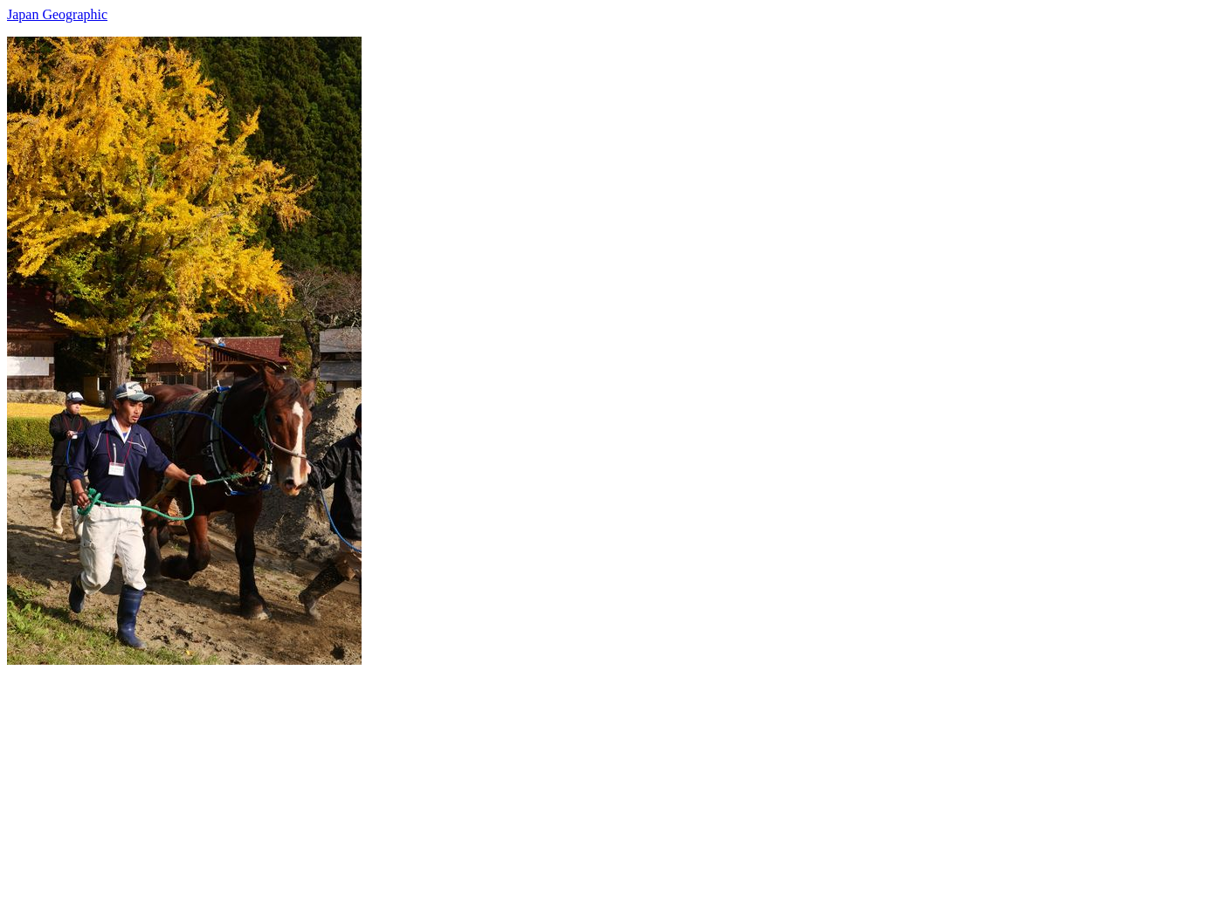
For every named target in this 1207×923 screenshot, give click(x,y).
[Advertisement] (531, 787)
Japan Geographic (57, 14)
